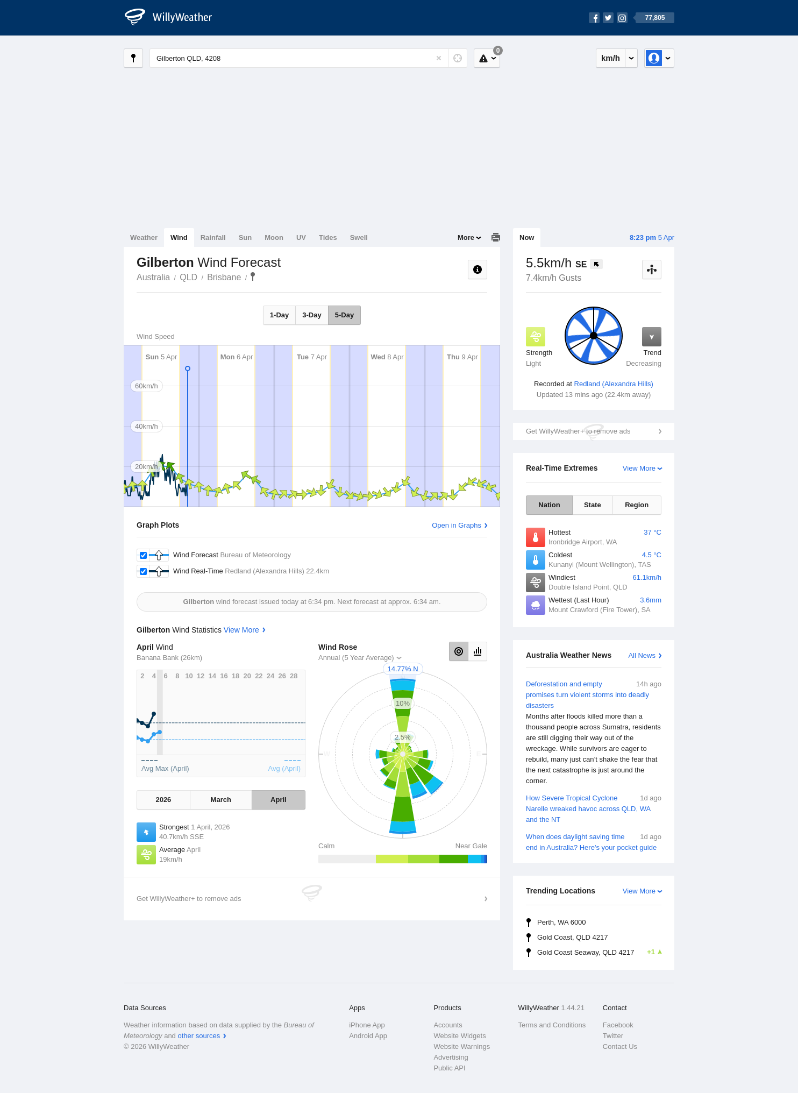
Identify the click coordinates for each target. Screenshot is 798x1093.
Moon (274, 237)
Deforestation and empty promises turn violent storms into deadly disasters (593, 732)
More (466, 237)
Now (526, 237)
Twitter (613, 1036)
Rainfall (213, 237)
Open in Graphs (456, 525)
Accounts (447, 1025)
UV (301, 237)
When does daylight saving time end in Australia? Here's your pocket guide (593, 841)
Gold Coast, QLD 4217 (572, 937)
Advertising (450, 1057)
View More (639, 468)
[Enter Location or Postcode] (308, 58)
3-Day (311, 315)
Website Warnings (461, 1046)
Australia (153, 277)
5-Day (344, 315)
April (278, 800)
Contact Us (620, 1046)
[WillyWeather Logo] (174, 17)
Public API (449, 1068)
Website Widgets (459, 1036)
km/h (610, 57)
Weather (144, 237)
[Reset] (438, 58)
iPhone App (367, 1025)
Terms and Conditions (552, 1025)
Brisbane (224, 277)
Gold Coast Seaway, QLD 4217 (599, 952)
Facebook (618, 1025)
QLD (188, 277)
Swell (359, 237)
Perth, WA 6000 (561, 922)
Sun (245, 237)
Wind (179, 237)
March (221, 800)
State (592, 505)
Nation (549, 505)
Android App (368, 1036)
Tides (328, 237)
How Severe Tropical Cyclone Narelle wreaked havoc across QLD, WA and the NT (593, 808)
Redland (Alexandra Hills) (613, 384)
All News (642, 655)
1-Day (279, 315)
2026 (163, 800)
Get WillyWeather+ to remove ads (578, 431)
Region (637, 505)
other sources (198, 1036)
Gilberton (252, 276)
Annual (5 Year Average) (356, 658)
